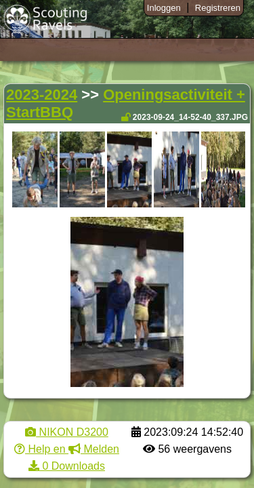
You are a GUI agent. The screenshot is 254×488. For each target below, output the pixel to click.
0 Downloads (66, 466)
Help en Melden (66, 449)
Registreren (217, 8)
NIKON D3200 (66, 432)
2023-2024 (41, 94)
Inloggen (164, 8)
